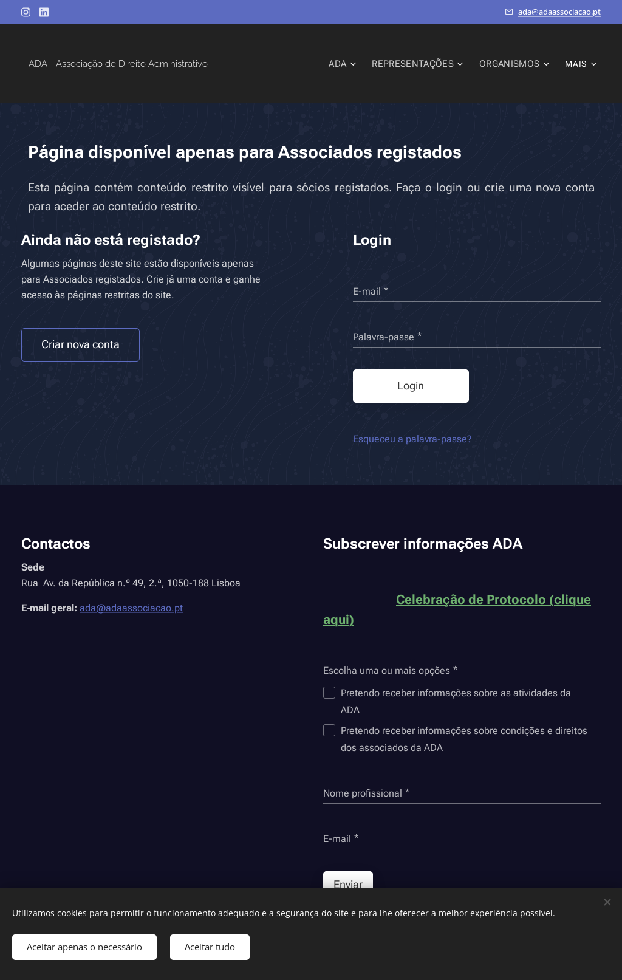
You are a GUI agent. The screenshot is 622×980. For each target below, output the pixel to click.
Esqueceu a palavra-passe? (412, 439)
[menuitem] (263, 64)
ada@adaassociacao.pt (559, 11)
